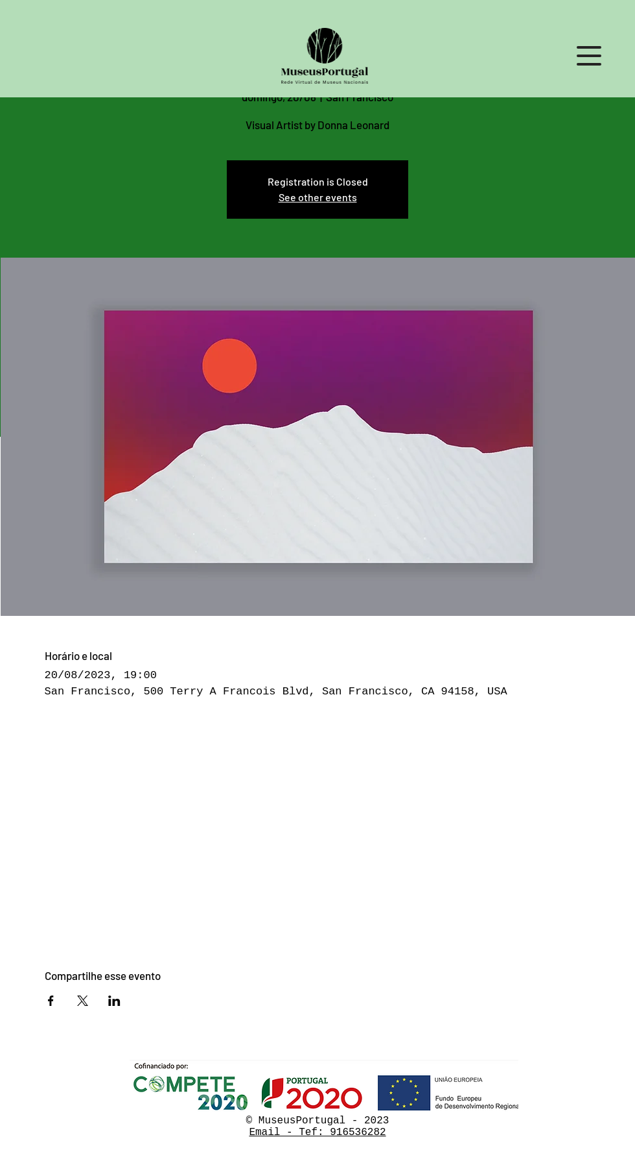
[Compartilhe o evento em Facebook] (51, 1001)
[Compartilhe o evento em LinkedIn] (114, 1001)
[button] (589, 56)
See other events (318, 197)
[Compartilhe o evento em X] (82, 1001)
